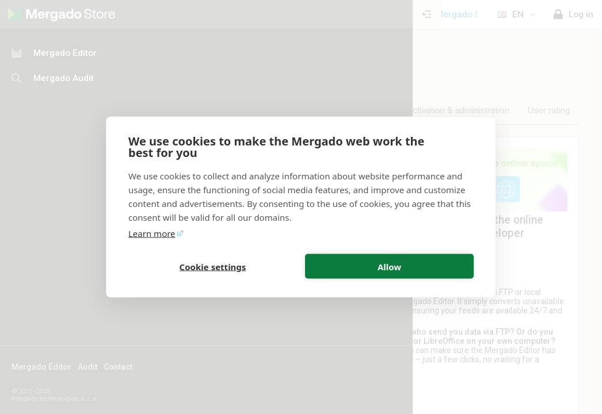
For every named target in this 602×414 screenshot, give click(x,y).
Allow (389, 266)
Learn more (152, 233)
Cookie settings (213, 266)
